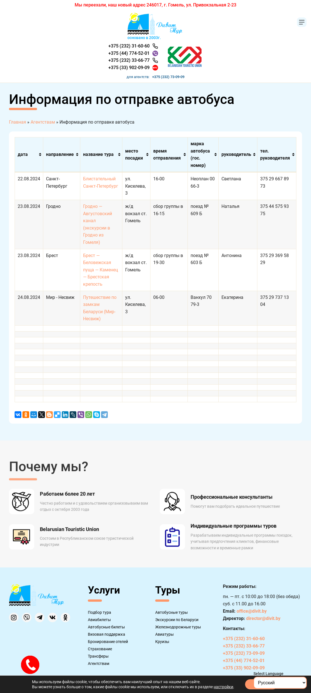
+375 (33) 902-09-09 (129, 67)
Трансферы (98, 656)
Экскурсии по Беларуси (176, 620)
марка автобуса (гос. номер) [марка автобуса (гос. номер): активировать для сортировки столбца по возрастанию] (200, 154)
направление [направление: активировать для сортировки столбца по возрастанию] (60, 154)
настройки (223, 687)
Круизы (162, 642)
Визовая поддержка (106, 634)
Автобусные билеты (106, 627)
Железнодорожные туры (178, 627)
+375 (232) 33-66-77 (129, 60)
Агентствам (98, 663)
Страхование (100, 649)
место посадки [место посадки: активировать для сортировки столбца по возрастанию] (134, 154)
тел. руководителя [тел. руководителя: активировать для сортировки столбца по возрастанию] (275, 154)
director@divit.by (263, 618)
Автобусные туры (171, 612)
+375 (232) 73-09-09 (168, 77)
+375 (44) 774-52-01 (129, 53)
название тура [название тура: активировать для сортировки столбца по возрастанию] (98, 154)
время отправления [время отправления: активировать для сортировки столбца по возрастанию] (167, 154)
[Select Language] (280, 683)
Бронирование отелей (108, 642)
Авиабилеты (99, 620)
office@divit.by (252, 611)
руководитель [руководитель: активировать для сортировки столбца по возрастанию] (236, 154)
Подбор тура (99, 612)
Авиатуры (164, 634)
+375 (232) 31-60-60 (129, 46)
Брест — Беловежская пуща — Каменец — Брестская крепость (100, 270)
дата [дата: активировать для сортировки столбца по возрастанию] (23, 154)
